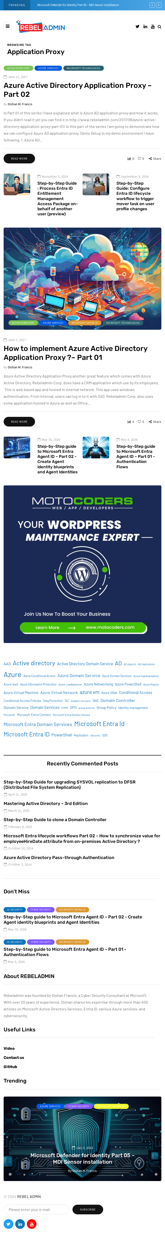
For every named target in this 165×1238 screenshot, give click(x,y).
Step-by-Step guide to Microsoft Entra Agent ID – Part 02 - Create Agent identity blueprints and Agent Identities (57, 471)
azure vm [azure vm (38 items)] (90, 704)
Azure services (48, 68)
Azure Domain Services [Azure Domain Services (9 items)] (116, 688)
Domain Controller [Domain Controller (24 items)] (117, 712)
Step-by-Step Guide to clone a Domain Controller (55, 832)
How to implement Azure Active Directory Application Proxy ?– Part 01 (76, 377)
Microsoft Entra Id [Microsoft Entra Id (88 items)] (99, 735)
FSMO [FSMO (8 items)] (64, 719)
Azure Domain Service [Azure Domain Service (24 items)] (78, 687)
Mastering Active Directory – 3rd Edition (46, 815)
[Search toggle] (159, 26)
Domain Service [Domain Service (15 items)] (16, 719)
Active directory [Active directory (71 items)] (34, 674)
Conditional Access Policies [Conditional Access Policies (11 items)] (22, 713)
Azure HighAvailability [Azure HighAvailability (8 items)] (146, 688)
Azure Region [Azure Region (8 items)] (151, 696)
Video (9, 1048)
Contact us (14, 1057)
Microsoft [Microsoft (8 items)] (9, 726)
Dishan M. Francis (20, 104)
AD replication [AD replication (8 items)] (146, 676)
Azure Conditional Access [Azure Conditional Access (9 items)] (39, 688)
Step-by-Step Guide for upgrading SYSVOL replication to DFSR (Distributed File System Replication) (70, 796)
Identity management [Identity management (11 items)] (133, 720)
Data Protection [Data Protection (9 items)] (53, 712)
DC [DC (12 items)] (67, 713)
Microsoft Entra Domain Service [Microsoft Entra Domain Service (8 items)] (71, 726)
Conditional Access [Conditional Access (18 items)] (135, 704)
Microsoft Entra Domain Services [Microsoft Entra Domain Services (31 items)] (38, 736)
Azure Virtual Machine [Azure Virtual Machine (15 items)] (21, 704)
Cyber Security (41, 921)
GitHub (10, 1066)
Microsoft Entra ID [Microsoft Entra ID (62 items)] (27, 746)
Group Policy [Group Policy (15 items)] (106, 719)
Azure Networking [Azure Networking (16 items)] (98, 696)
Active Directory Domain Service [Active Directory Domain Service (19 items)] (85, 675)
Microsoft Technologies (83, 68)
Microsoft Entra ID (85, 347)
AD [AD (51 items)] (118, 675)
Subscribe (88, 1209)
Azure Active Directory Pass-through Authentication (59, 869)
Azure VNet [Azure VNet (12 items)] (109, 705)
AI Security (14, 921)
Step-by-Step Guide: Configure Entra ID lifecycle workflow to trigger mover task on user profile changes (135, 208)
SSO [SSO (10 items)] (105, 747)
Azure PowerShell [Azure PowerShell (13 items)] (128, 696)
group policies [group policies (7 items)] (87, 719)
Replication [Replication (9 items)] (81, 747)
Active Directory (18, 68)
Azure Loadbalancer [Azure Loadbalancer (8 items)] (70, 696)
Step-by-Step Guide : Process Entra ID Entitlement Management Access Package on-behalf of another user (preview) (57, 211)
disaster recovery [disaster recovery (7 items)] (81, 712)
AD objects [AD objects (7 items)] (130, 676)
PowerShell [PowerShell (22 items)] (61, 746)
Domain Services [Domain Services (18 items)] (44, 719)
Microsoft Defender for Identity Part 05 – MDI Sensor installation (78, 5)
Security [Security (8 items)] (95, 747)
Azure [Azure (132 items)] (13, 686)
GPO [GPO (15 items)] (73, 719)
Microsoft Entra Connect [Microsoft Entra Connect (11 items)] (34, 727)
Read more (19, 158)
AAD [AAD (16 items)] (7, 675)
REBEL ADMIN (29, 1196)
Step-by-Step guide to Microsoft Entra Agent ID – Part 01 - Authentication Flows (135, 468)
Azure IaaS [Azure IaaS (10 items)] (11, 696)
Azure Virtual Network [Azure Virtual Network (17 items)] (59, 704)
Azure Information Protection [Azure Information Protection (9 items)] (38, 696)
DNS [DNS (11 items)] (96, 713)
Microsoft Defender (111, 1106)
